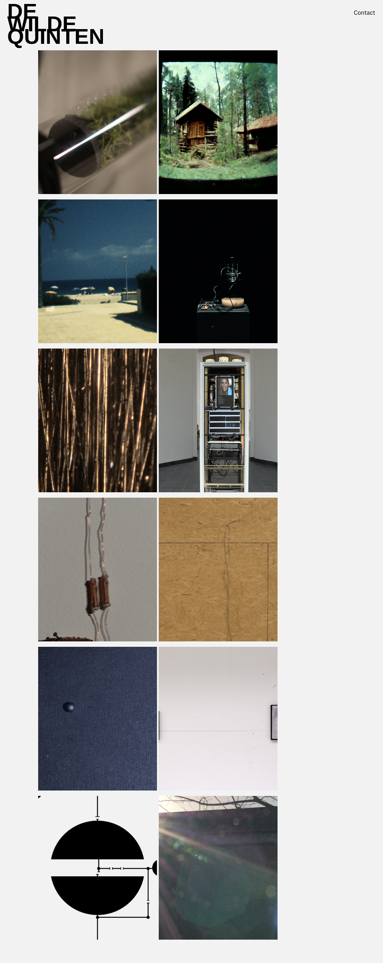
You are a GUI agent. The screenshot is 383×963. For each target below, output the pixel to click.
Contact (364, 13)
